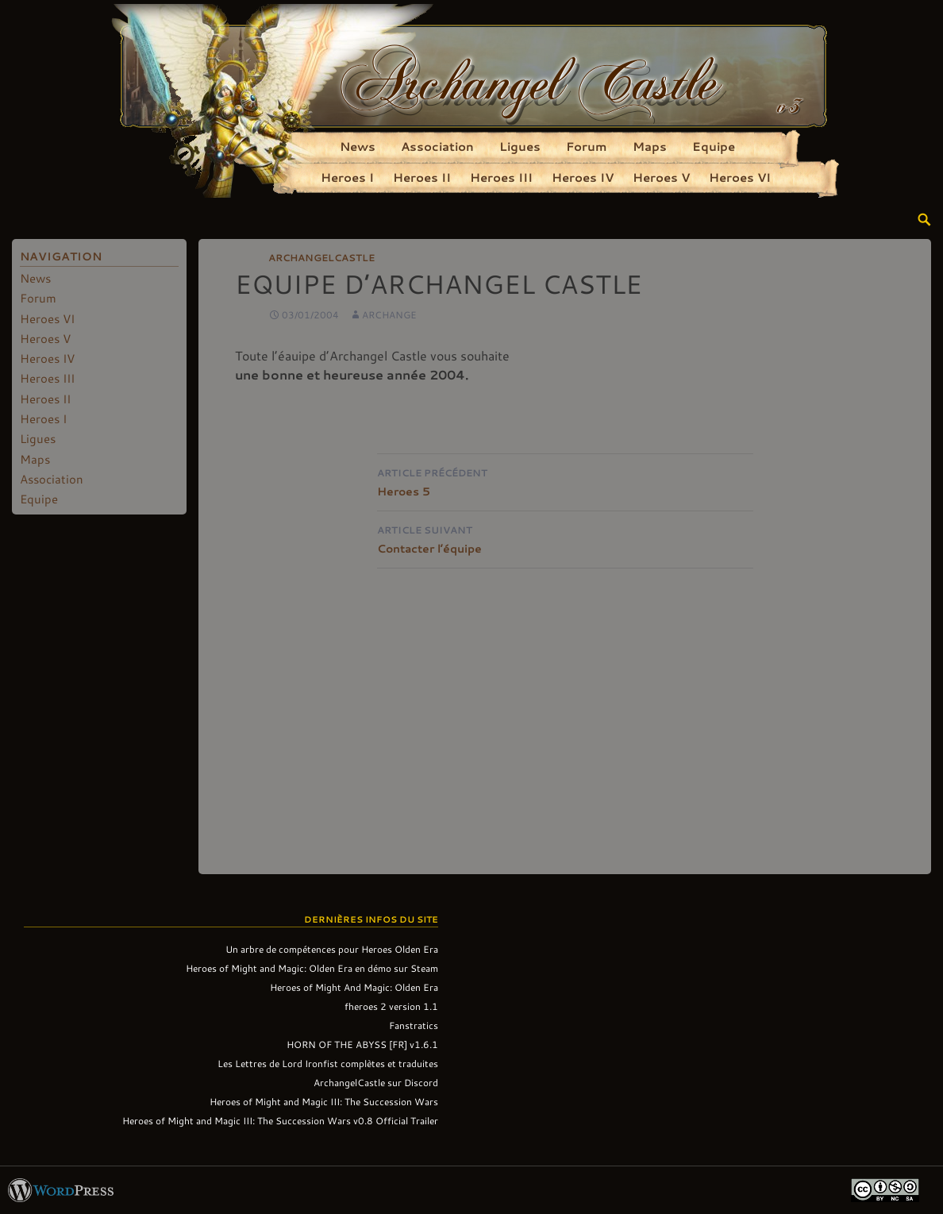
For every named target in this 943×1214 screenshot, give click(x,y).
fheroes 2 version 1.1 (391, 1006)
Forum (586, 146)
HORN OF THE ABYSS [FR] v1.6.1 (362, 1044)
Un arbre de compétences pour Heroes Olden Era (331, 948)
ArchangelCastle (321, 257)
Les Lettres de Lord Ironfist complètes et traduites (327, 1063)
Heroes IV (583, 177)
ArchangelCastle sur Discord (376, 1082)
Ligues (520, 146)
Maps (650, 146)
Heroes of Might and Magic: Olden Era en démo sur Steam (312, 968)
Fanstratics (413, 1025)
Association (437, 146)
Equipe (713, 146)
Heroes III (501, 177)
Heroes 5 (565, 481)
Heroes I (347, 177)
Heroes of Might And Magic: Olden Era (354, 987)
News (357, 146)
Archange (389, 314)
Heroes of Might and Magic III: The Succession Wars (324, 1101)
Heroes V (661, 177)
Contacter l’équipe (565, 538)
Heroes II (422, 177)
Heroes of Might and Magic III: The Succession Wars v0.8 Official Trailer (280, 1120)
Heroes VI (740, 177)
